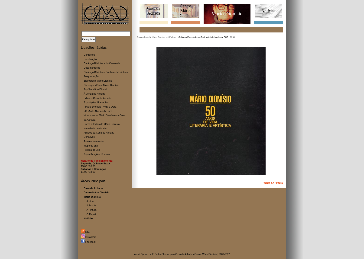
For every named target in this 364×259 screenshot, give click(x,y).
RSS (86, 231)
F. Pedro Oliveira (160, 254)
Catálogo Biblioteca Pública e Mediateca (106, 72)
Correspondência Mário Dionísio (101, 85)
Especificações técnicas (97, 154)
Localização (90, 59)
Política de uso (92, 149)
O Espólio (92, 214)
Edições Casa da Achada (97, 98)
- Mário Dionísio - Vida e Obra (100, 106)
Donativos (89, 136)
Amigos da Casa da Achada (99, 132)
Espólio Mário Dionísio (96, 89)
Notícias (268, 11)
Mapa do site (91, 145)
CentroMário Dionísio (185, 11)
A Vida (90, 201)
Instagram (88, 237)
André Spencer (142, 254)
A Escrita (91, 205)
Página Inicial (143, 37)
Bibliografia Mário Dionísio (98, 80)
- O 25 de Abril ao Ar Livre (98, 111)
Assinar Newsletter (94, 141)
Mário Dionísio (158, 37)
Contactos (89, 54)
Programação (91, 76)
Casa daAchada (153, 11)
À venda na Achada (94, 93)
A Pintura (92, 209)
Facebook (88, 241)
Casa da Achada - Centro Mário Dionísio (196, 254)
